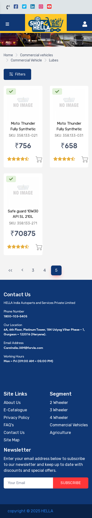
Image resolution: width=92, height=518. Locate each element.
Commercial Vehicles (69, 425)
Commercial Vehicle (26, 60)
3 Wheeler (59, 410)
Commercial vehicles (36, 55)
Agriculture (60, 432)
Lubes (53, 60)
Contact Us (14, 432)
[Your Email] (28, 482)
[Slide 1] (41, 40)
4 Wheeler (59, 417)
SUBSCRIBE (71, 483)
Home (8, 55)
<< (10, 270)
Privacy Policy (16, 417)
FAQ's (9, 425)
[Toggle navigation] (7, 24)
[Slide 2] (50, 40)
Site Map (11, 440)
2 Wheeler (59, 402)
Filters (17, 74)
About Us (12, 402)
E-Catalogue (15, 410)
